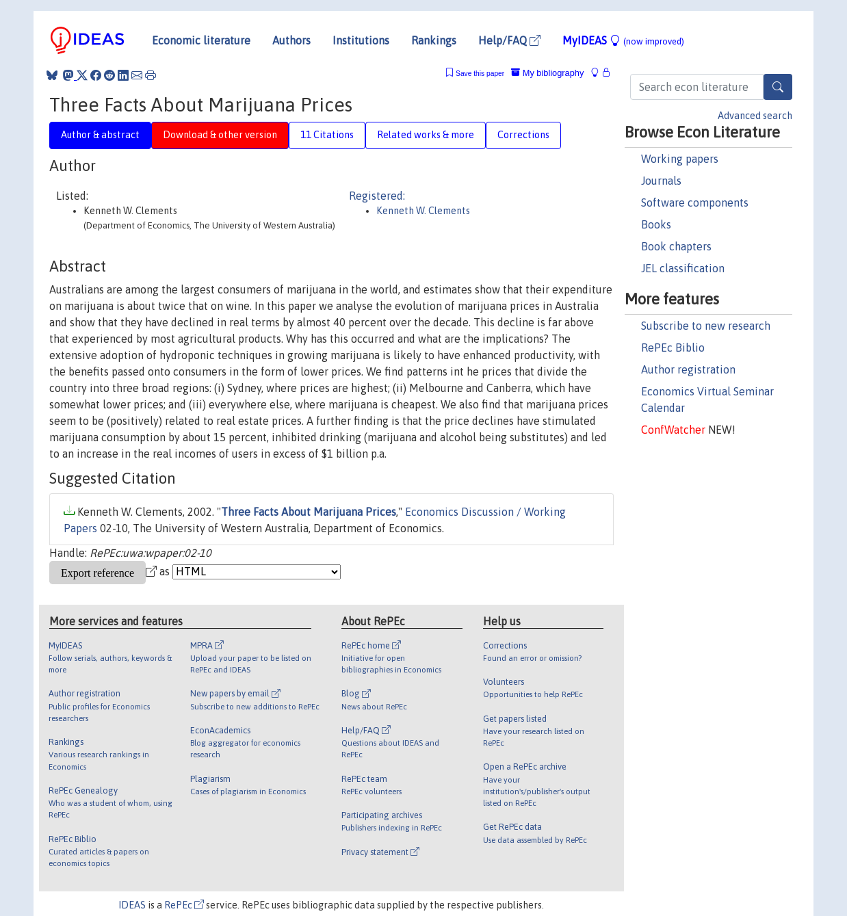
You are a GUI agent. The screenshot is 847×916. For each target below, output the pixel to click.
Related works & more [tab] (425, 134)
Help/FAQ (509, 40)
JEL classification (683, 268)
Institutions (361, 40)
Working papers (679, 159)
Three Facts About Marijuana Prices (308, 512)
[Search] (778, 87)
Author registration (688, 369)
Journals (661, 180)
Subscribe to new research (705, 325)
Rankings (433, 40)
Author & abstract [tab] (100, 134)
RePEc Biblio (673, 347)
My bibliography (547, 73)
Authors (291, 40)
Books (656, 224)
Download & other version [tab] (220, 134)
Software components (694, 202)
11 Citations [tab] (327, 134)
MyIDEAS (623, 40)
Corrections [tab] (523, 134)
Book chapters (676, 246)
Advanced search (755, 115)
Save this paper (480, 73)
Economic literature (201, 40)
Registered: (377, 195)
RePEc (184, 905)
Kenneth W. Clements (423, 210)
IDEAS (132, 905)
